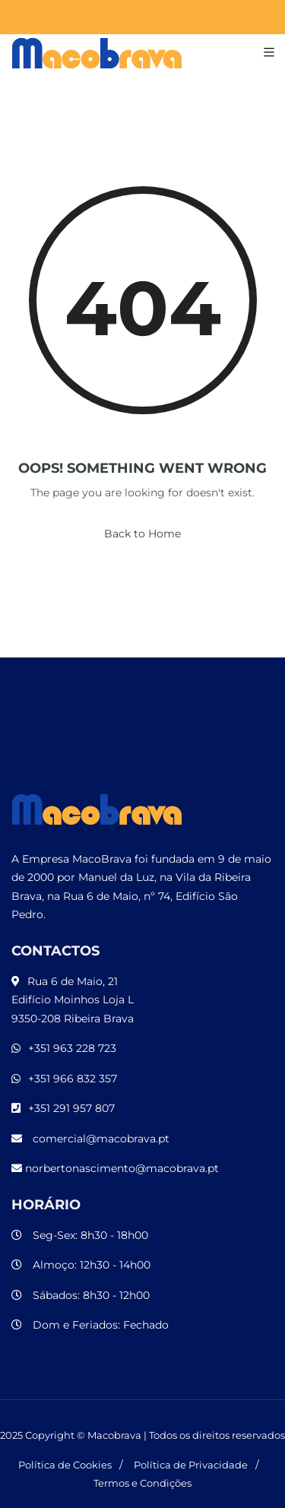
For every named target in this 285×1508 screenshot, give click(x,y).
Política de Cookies (65, 1465)
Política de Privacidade (191, 1465)
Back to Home (142, 533)
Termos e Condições (142, 1483)
